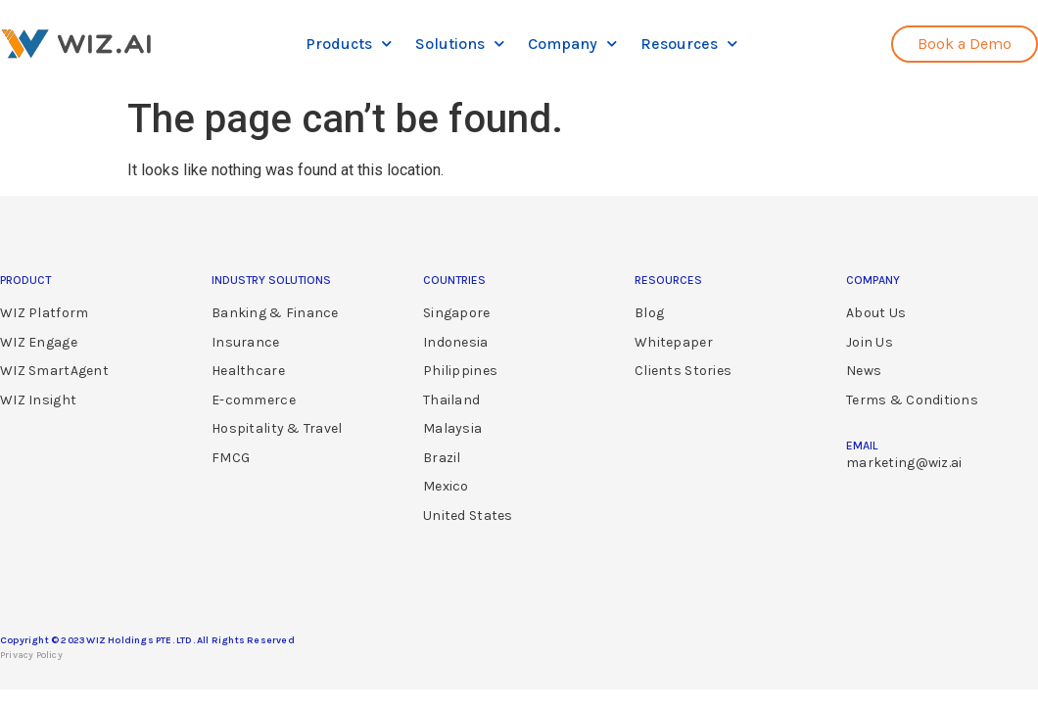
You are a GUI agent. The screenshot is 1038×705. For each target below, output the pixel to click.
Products (349, 43)
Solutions (459, 43)
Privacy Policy (31, 655)
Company (572, 43)
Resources (688, 43)
